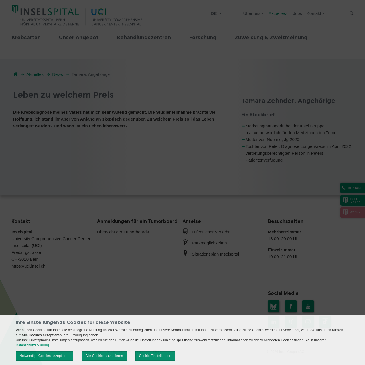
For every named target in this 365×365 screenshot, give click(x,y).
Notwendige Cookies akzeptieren (44, 356)
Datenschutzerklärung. (33, 345)
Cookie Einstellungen (155, 356)
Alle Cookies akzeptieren (104, 356)
